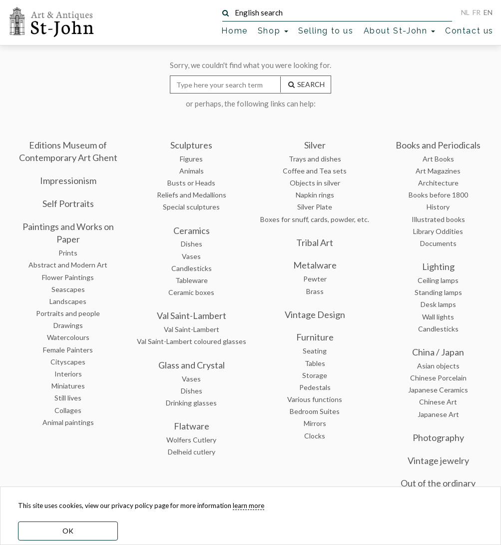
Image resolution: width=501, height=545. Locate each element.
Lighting (438, 266)
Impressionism (68, 180)
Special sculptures (191, 206)
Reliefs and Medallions (191, 194)
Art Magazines (438, 170)
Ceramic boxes (191, 292)
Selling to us (326, 31)
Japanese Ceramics (438, 390)
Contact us (469, 31)
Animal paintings (68, 422)
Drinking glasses (191, 402)
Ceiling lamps (438, 280)
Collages (67, 410)
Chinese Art (438, 402)
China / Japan (438, 352)
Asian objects (438, 366)
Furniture (315, 337)
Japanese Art (438, 414)
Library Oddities (438, 231)
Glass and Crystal (191, 365)
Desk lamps (438, 304)
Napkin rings (315, 194)
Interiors (68, 374)
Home (234, 31)
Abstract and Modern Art (67, 264)
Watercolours (68, 337)
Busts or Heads (191, 182)
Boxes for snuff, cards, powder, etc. (314, 219)
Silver (315, 145)
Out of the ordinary (438, 483)
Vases (191, 256)
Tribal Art (314, 242)
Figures (191, 158)
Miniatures (68, 386)
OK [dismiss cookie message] (67, 530)
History (438, 206)
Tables (315, 363)
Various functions (314, 399)
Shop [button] (273, 31)
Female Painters (68, 350)
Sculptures (191, 145)
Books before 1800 (438, 194)
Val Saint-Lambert (191, 315)
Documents (438, 243)
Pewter (315, 278)
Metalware (315, 265)
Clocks (314, 436)
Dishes (191, 244)
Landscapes (67, 301)
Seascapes (68, 289)
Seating (315, 350)
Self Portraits (68, 203)
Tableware (191, 280)
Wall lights (438, 316)
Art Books (438, 158)
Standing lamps (438, 292)
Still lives (67, 398)
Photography (438, 437)
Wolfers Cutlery (191, 440)
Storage (314, 375)
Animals (191, 170)
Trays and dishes (315, 158)
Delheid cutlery (191, 452)
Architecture (438, 182)
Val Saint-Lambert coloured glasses (191, 341)
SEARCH (306, 84)
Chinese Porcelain (438, 378)
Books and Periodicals (438, 145)
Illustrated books (438, 219)
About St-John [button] (399, 31)
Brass (315, 291)
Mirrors (315, 423)
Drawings (68, 325)
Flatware (191, 426)
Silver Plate (314, 206)
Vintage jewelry (438, 460)
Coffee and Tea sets (315, 170)
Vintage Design (315, 314)
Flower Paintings (68, 277)
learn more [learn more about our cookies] (248, 506)
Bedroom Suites (315, 411)
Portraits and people (68, 313)
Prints (67, 252)
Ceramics (191, 230)
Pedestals (315, 387)
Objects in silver (315, 182)
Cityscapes (67, 362)
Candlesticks (191, 268)
